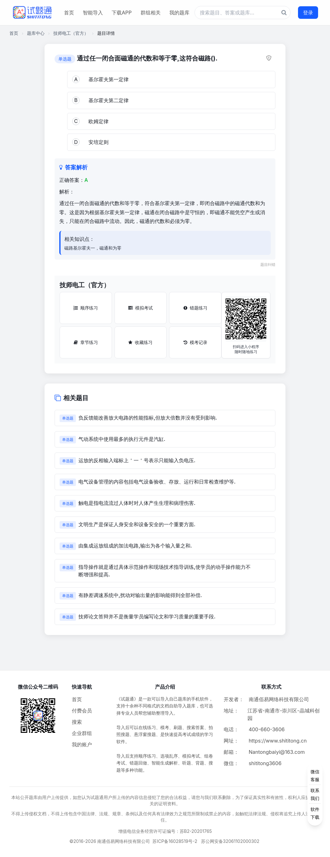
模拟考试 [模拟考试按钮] (140, 307)
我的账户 (82, 744)
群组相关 (151, 12)
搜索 (77, 722)
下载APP (121, 12)
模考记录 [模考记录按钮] (195, 342)
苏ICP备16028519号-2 (174, 841)
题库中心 (36, 33)
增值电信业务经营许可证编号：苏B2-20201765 (165, 831)
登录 (308, 12)
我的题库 (179, 12)
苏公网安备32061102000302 (230, 841)
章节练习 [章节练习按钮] (86, 342)
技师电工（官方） (70, 33)
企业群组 (82, 733)
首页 (69, 12)
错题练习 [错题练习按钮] (195, 307)
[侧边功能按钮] (314, 794)
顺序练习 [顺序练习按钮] (85, 307)
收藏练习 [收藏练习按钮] (140, 342)
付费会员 (82, 710)
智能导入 (93, 12)
